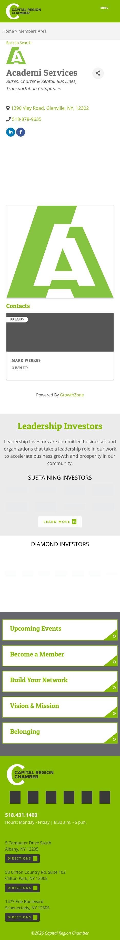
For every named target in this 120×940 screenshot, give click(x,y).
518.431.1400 (21, 814)
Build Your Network (39, 680)
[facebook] (20, 132)
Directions (22, 858)
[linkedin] (10, 132)
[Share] (98, 73)
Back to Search (19, 42)
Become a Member (37, 654)
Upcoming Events (36, 628)
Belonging (25, 731)
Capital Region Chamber (23, 11)
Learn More (60, 521)
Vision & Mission (34, 706)
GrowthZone (72, 395)
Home (8, 31)
